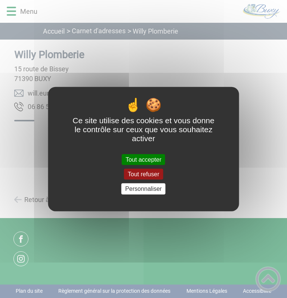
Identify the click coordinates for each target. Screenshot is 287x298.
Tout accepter (143, 159)
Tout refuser (143, 174)
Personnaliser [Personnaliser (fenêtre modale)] (143, 189)
